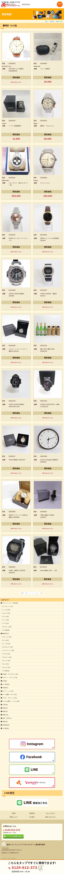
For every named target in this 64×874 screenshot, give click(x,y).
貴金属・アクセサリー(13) (9, 674)
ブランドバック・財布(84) (9, 603)
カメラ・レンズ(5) (7, 691)
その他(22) (6, 670)
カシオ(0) (5, 664)
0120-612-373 (11, 830)
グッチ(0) (5, 616)
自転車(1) (4, 687)
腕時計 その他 (59, 21)
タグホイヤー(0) (7, 647)
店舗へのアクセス (50, 817)
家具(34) (4, 711)
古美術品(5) (5, 725)
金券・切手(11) (6, 718)
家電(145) (4, 714)
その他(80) (6, 630)
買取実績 (52, 21)
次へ (37, 593)
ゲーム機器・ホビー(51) (9, 694)
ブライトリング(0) (8, 650)
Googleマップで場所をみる (10, 852)
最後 (41, 593)
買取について (14, 817)
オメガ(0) (5, 640)
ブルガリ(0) (6, 654)
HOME (14, 813)
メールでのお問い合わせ (13, 836)
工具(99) (4, 704)
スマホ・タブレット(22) (9, 698)
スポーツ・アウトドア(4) (9, 677)
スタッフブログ (50, 813)
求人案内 (32, 817)
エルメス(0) (6, 613)
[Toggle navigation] (60, 4)
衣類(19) (4, 708)
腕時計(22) (5, 633)
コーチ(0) (5, 620)
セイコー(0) (6, 660)
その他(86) (5, 728)
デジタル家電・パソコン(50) (10, 701)
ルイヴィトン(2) (7, 606)
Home (46, 21)
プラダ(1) (5, 623)
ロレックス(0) (6, 637)
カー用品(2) (5, 684)
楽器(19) (4, 721)
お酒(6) (4, 681)
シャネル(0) (6, 609)
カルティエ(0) (6, 626)
